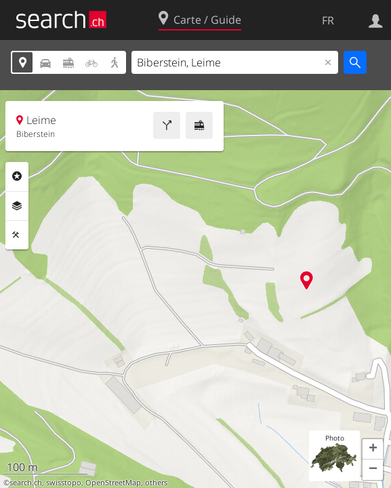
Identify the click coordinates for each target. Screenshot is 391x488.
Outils (16, 235)
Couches (16, 206)
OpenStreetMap (113, 482)
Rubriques (16, 176)
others (156, 482)
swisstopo (63, 482)
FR (328, 20)
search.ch (25, 482)
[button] (373, 449)
